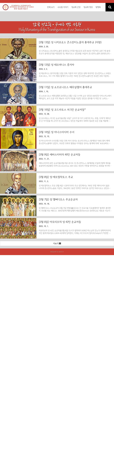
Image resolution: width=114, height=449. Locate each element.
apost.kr (61, 251)
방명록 (98, 7)
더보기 (57, 243)
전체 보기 (50, 7)
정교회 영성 (88, 7)
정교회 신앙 (75, 7)
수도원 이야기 (62, 7)
